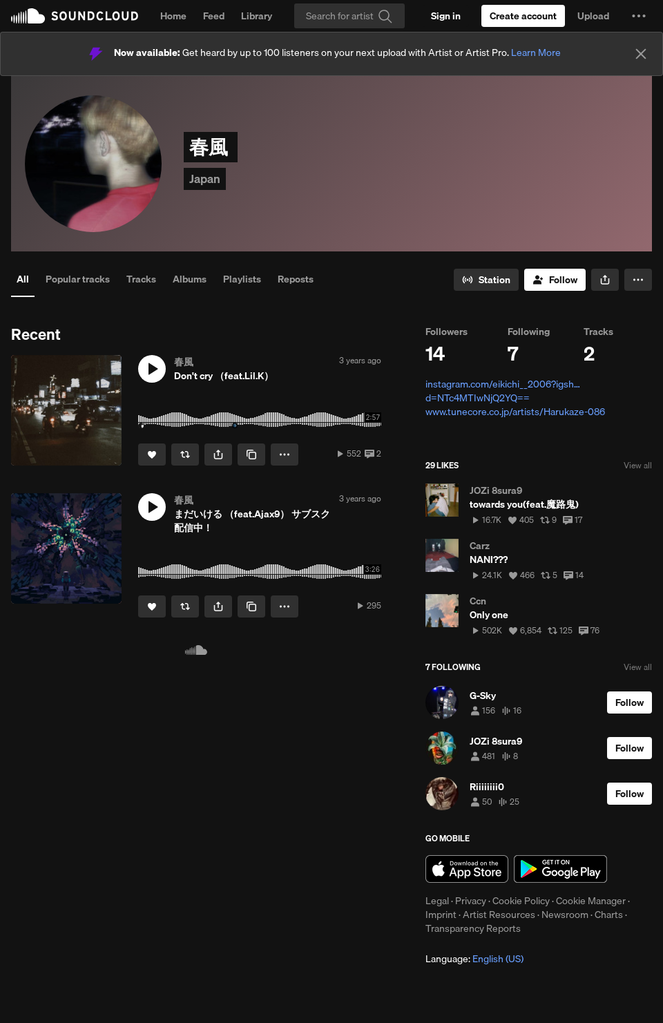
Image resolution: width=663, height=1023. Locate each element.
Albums (189, 279)
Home (173, 15)
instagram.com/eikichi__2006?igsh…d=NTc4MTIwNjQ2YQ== (502, 390)
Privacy (470, 900)
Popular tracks (78, 279)
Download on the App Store (466, 869)
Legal (437, 900)
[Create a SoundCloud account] (523, 16)
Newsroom (564, 914)
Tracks (141, 279)
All (23, 279)
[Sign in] (446, 16)
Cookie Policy (521, 900)
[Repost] (185, 454)
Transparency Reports (473, 928)
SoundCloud (74, 15)
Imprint (441, 914)
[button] (639, 16)
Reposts (296, 279)
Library (256, 15)
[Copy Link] (251, 454)
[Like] (152, 454)
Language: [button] (474, 958)
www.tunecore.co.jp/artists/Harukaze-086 (515, 411)
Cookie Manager (591, 900)
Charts (609, 914)
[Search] (349, 15)
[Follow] (555, 280)
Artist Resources (499, 914)
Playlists (242, 279)
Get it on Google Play (560, 869)
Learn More (536, 52)
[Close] (640, 53)
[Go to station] (486, 280)
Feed (213, 15)
